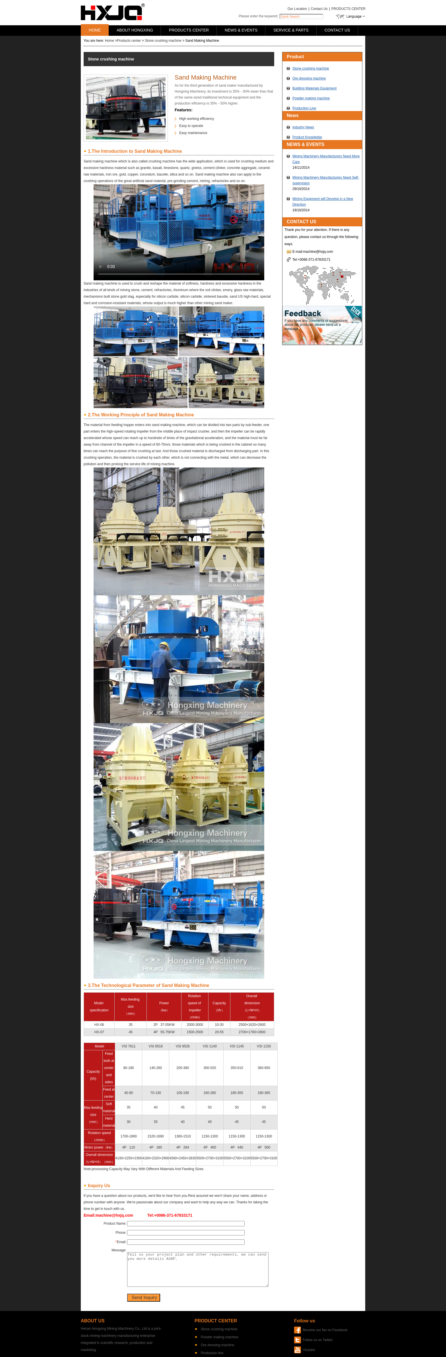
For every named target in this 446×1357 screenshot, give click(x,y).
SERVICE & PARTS (291, 30)
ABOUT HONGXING (135, 30)
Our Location (297, 9)
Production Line (304, 108)
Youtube (309, 1350)
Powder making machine (311, 98)
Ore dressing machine (309, 78)
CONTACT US (337, 30)
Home (109, 41)
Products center (129, 41)
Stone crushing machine (163, 41)
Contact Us (319, 9)
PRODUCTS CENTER (348, 9)
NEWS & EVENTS (241, 30)
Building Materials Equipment (314, 88)
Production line (212, 1353)
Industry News (303, 127)
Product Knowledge (307, 137)
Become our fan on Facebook (325, 1330)
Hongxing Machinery (113, 11)
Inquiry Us (99, 1185)
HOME (95, 30)
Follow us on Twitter (318, 1340)
